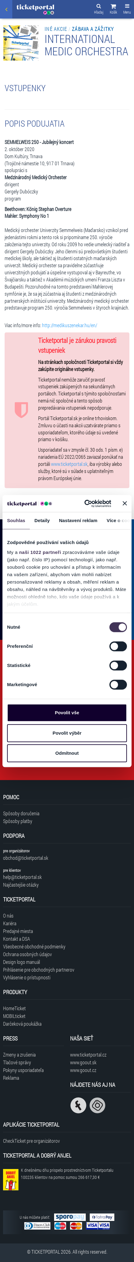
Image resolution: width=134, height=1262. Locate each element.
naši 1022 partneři (40, 552)
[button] (113, 10)
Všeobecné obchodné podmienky (34, 946)
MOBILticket (14, 1016)
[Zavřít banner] (125, 503)
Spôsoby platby (17, 821)
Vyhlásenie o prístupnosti (26, 977)
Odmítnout (67, 753)
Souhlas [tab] (16, 520)
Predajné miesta (18, 931)
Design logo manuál (21, 962)
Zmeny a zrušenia (19, 1054)
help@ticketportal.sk (22, 877)
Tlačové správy (17, 1062)
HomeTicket (14, 1008)
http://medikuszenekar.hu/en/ (69, 325)
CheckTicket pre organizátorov (31, 1140)
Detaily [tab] (42, 520)
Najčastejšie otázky (21, 884)
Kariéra (9, 923)
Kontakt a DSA (16, 938)
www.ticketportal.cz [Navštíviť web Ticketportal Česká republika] (88, 1054)
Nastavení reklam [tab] (78, 520)
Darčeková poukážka (22, 1023)
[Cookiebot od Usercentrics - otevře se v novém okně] (84, 504)
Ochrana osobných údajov (27, 954)
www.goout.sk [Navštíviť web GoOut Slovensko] (83, 1062)
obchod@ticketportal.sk (25, 858)
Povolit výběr (67, 733)
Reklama (11, 1077)
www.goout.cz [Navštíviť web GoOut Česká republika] (83, 1070)
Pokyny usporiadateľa (23, 1070)
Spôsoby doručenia (21, 813)
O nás (8, 915)
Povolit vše (67, 712)
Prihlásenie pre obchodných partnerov (38, 969)
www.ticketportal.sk (69, 464)
